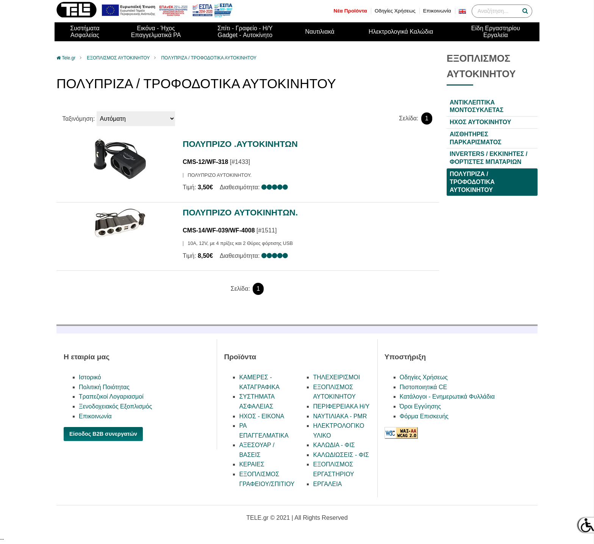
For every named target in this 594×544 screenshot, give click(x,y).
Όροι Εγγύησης (420, 406)
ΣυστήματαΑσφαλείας (85, 31)
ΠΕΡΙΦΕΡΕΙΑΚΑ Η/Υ (341, 406)
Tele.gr (68, 58)
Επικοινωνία (437, 11)
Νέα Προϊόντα (350, 11)
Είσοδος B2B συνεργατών (103, 434)
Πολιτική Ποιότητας (104, 387)
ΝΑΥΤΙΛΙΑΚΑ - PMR (340, 416)
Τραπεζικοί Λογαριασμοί (111, 396)
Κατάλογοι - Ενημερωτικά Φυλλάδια (447, 396)
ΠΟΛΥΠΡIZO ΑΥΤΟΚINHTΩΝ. (240, 212)
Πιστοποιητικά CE (423, 387)
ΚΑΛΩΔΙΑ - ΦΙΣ (334, 445)
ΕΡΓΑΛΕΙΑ (327, 484)
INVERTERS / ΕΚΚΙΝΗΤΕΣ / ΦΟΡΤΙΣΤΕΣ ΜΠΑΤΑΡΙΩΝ (488, 158)
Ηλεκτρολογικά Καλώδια (401, 31)
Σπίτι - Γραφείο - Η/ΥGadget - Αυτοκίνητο (245, 31)
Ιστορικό (90, 377)
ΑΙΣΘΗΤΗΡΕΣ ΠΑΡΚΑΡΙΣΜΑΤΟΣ (476, 138)
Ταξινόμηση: (78, 118)
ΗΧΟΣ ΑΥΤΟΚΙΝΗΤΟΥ (480, 122)
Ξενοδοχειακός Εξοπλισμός (115, 406)
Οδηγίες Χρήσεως (395, 11)
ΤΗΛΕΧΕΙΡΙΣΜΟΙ (336, 377)
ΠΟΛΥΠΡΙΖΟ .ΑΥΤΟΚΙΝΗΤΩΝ (240, 144)
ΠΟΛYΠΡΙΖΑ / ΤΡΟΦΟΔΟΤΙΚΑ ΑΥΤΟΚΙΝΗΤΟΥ (208, 58)
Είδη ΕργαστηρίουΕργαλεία (495, 31)
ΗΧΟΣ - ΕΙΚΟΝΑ (261, 416)
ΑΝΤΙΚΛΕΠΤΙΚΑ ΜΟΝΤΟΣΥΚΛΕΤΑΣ (476, 106)
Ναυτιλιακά (319, 31)
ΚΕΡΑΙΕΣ (251, 464)
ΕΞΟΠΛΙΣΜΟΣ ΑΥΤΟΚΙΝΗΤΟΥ (118, 58)
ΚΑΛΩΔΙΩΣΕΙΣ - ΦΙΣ (341, 455)
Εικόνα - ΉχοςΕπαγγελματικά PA (156, 31)
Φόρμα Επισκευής (424, 416)
